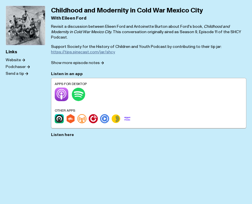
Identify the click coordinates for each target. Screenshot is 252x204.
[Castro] (59, 118)
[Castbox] (70, 118)
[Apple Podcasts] (61, 94)
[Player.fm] (93, 118)
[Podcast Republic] (104, 118)
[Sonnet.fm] (115, 118)
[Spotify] (78, 94)
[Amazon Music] (127, 118)
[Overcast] (81, 118)
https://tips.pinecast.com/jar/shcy (83, 52)
